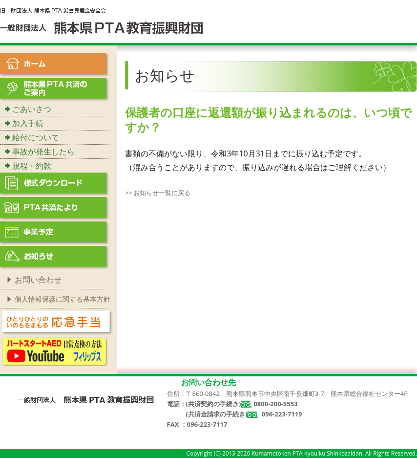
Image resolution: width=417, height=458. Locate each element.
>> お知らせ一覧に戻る (157, 192)
